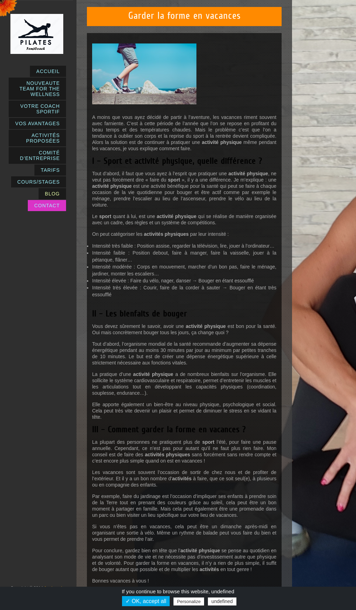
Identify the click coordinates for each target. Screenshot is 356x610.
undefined (222, 601)
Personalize (189, 601)
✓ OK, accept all (146, 601)
